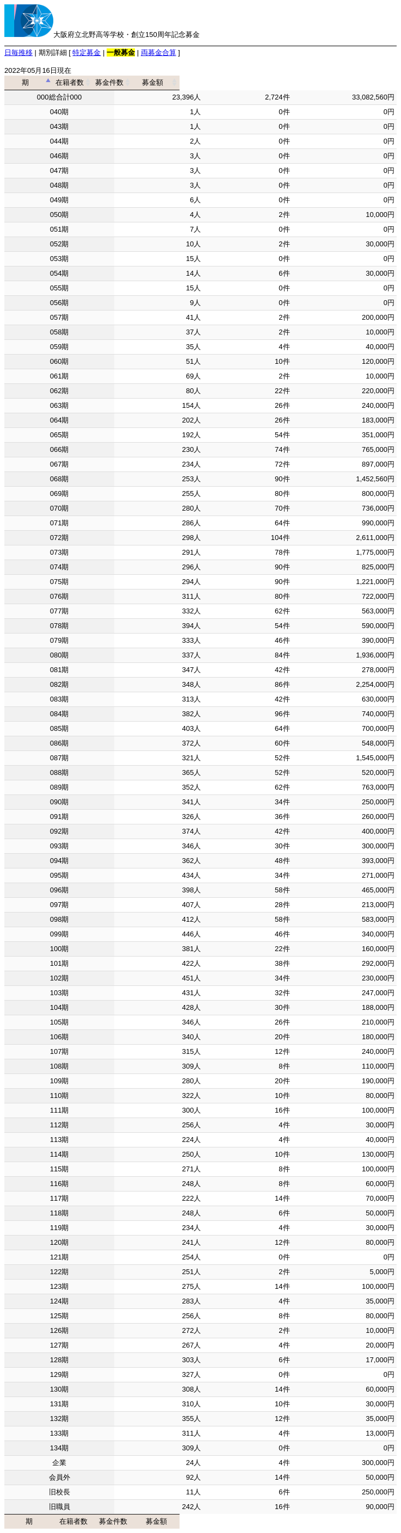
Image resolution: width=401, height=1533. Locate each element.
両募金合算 (158, 52)
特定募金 (86, 52)
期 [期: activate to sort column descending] (55, 82)
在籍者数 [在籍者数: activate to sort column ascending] (155, 82)
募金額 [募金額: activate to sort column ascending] (340, 82)
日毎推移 (18, 52)
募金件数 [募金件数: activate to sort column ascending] (244, 82)
